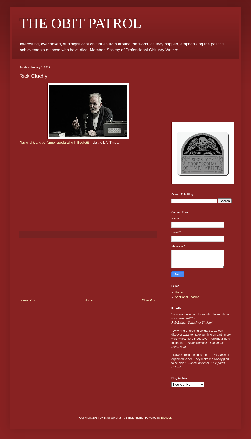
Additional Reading (187, 297)
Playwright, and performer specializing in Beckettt (54, 142)
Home (89, 300)
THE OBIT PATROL (80, 23)
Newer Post (28, 300)
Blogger (166, 417)
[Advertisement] (88, 268)
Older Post (149, 300)
